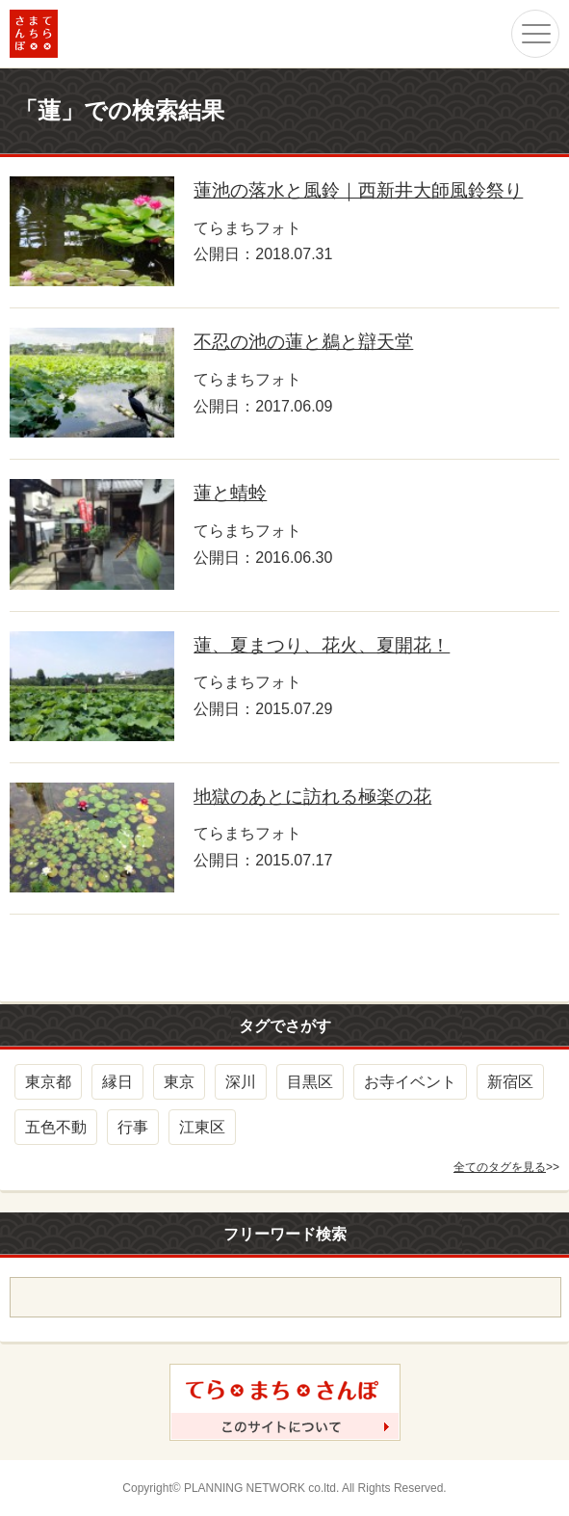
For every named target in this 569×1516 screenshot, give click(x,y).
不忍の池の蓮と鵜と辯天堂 (303, 342)
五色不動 (56, 1127)
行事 (132, 1127)
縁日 (117, 1082)
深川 (240, 1082)
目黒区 (310, 1082)
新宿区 (510, 1082)
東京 (179, 1082)
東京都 (48, 1082)
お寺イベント (410, 1082)
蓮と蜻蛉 (230, 493)
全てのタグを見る (499, 1167)
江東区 (202, 1127)
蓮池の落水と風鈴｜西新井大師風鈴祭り (358, 190)
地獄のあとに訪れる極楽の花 (312, 796)
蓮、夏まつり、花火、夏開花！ (322, 645)
